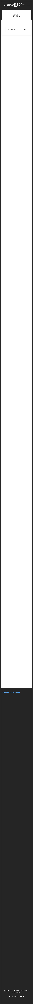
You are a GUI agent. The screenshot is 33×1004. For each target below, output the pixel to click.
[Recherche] (16, 29)
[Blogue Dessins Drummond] (14, 5)
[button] (29, 5)
